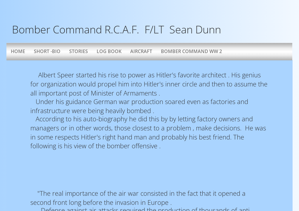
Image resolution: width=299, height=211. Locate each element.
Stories (78, 51)
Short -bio (47, 51)
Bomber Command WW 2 (191, 51)
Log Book (109, 51)
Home (18, 51)
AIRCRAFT (141, 51)
